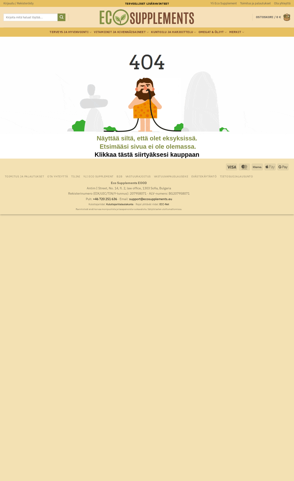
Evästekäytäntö (204, 176)
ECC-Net (164, 204)
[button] (18, 3)
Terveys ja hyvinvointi (71, 32)
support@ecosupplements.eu (150, 199)
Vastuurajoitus (138, 176)
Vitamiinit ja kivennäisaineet (121, 32)
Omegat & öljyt (213, 32)
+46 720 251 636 (105, 199)
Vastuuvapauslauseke (171, 176)
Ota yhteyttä (282, 3)
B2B (119, 176)
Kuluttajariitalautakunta (119, 204)
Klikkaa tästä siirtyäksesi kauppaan (147, 154)
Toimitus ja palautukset (255, 3)
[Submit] (61, 17)
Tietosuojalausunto (236, 176)
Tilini (75, 176)
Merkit (236, 32)
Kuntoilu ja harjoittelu (173, 32)
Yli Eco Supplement (223, 3)
